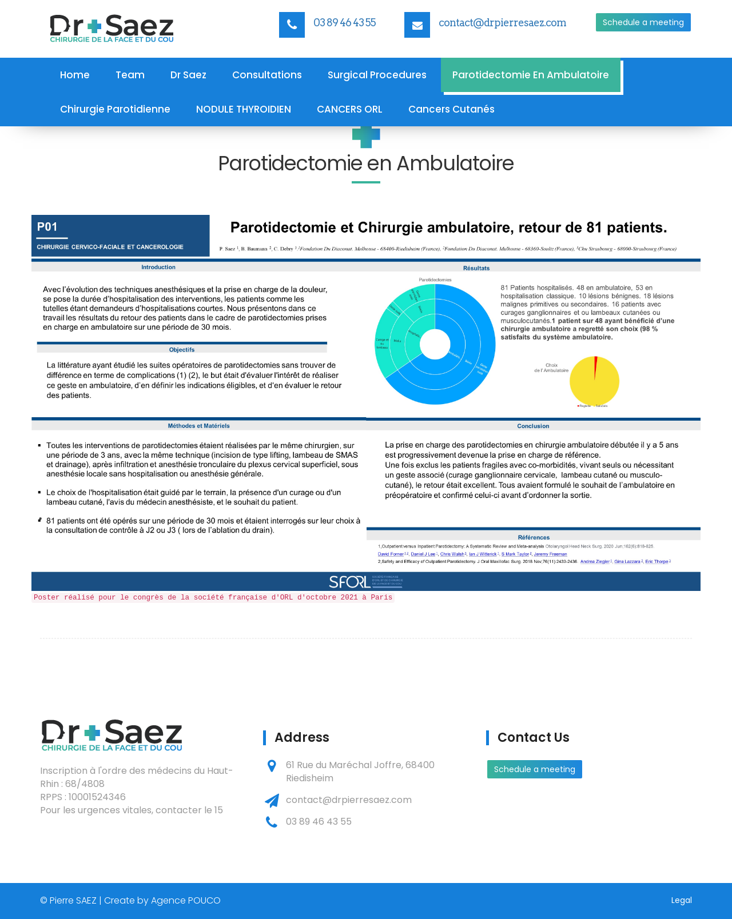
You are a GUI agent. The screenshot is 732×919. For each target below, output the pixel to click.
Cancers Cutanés (451, 109)
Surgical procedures (377, 75)
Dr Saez (188, 75)
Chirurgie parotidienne (115, 109)
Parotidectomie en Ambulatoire (530, 75)
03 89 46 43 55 (344, 23)
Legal (681, 900)
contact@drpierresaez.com (502, 23)
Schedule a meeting (643, 22)
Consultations (267, 75)
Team (130, 75)
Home (75, 75)
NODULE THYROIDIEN (243, 109)
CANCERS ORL (350, 109)
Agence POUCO (186, 900)
